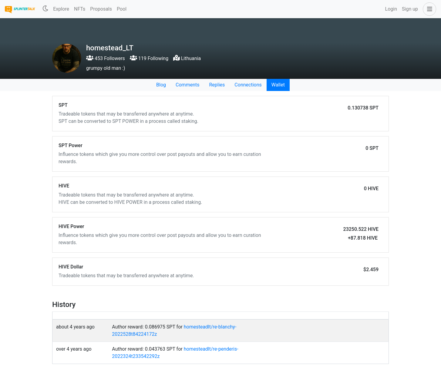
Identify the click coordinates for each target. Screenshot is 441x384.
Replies (217, 85)
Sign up (410, 9)
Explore (61, 9)
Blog (161, 85)
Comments (187, 85)
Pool (121, 9)
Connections (247, 85)
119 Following (149, 58)
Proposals (101, 9)
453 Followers (105, 58)
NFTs (79, 9)
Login (391, 9)
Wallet (278, 85)
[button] (428, 9)
